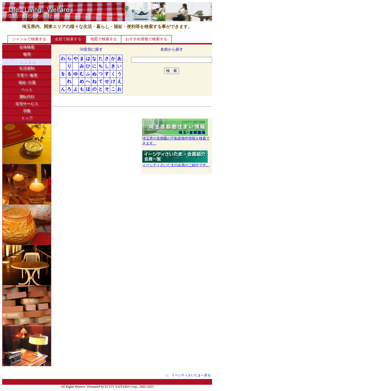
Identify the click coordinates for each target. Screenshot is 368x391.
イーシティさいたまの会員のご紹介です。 (176, 163)
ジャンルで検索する (29, 39)
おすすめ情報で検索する (146, 39)
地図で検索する (103, 39)
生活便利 (26, 68)
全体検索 (26, 47)
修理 (27, 54)
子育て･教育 (26, 75)
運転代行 (26, 97)
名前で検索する (68, 39)
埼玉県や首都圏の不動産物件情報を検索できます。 (176, 139)
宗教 (27, 111)
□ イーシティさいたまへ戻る (188, 375)
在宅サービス (26, 104)
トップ (26, 118)
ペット (26, 89)
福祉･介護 (26, 82)
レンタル (26, 61)
